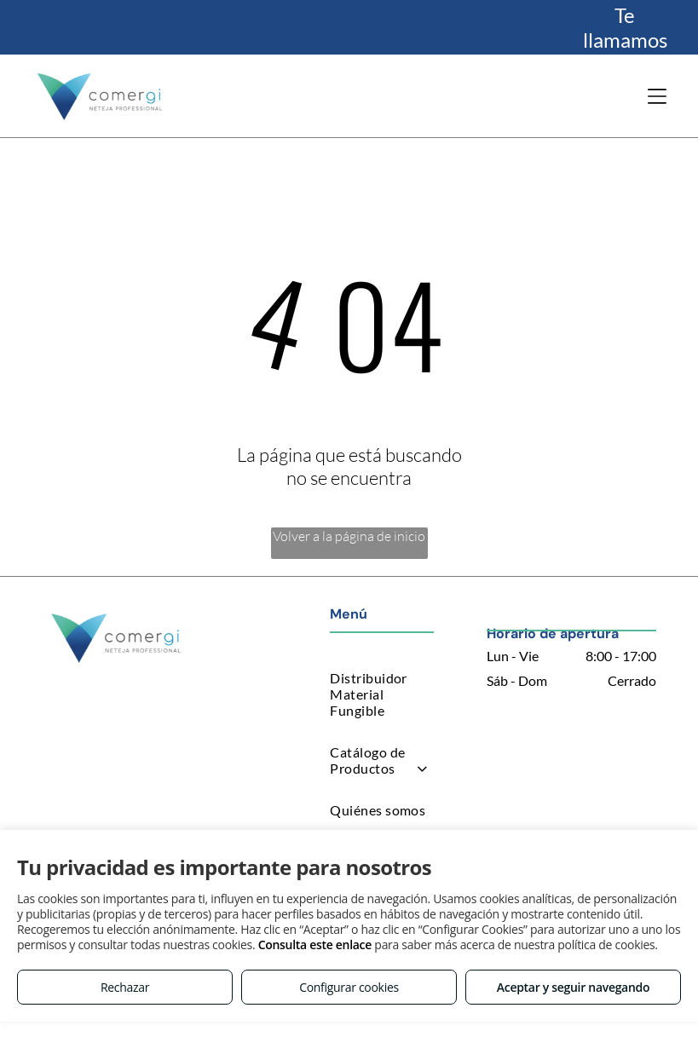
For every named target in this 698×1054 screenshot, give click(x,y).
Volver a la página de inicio (349, 535)
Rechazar (125, 987)
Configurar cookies (349, 987)
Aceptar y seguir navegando (573, 987)
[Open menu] (657, 96)
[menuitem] (382, 694)
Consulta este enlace (315, 944)
